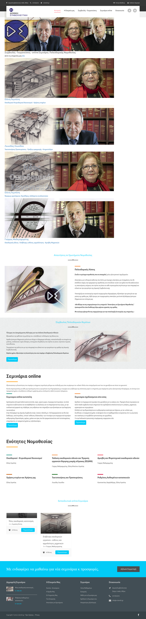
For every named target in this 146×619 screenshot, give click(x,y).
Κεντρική (57, 10)
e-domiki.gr (45, 3)
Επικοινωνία (119, 10)
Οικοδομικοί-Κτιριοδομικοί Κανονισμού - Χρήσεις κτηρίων (25, 103)
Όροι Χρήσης (29, 615)
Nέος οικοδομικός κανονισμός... (24, 587)
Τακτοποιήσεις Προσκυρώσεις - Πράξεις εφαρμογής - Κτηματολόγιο (29, 149)
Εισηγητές (83, 592)
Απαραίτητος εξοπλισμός (88, 602)
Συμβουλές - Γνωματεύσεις (87, 10)
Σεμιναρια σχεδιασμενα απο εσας (90, 397)
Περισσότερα (12, 359)
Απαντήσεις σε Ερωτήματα (54, 602)
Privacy (37, 615)
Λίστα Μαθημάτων (86, 588)
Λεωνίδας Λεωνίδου (14, 146)
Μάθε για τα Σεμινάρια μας (88, 595)
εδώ (23, 56)
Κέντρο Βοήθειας (119, 3)
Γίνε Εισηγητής (50, 599)
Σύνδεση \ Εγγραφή (134, 3)
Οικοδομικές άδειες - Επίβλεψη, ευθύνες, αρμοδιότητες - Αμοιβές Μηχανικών (32, 243)
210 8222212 (34, 3)
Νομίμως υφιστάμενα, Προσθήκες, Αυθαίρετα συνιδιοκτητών (26, 196)
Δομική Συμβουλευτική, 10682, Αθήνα (17, 3)
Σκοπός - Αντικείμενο (52, 588)
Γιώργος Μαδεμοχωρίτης (17, 239)
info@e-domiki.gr (117, 600)
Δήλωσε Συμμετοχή (128, 569)
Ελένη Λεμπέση (12, 99)
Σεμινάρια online (106, 10)
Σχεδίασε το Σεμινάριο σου (88, 599)
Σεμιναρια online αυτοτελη (19, 397)
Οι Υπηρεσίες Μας (52, 595)
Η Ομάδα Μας (50, 592)
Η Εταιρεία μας (69, 10)
